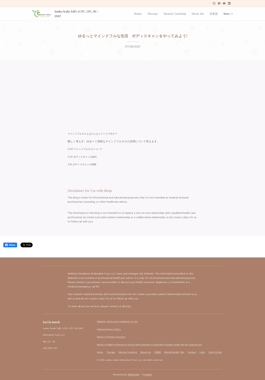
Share (10, 245)
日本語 (157, 352)
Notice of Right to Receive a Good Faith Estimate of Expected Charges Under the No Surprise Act (149, 344)
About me (145, 352)
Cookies (147, 374)
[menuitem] (141, 13)
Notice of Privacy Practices (111, 337)
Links (202, 352)
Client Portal (215, 352)
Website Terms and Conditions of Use (117, 321)
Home (100, 352)
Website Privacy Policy (109, 329)
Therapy (110, 352)
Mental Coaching (127, 352)
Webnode (133, 374)
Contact (192, 352)
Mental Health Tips (174, 352)
